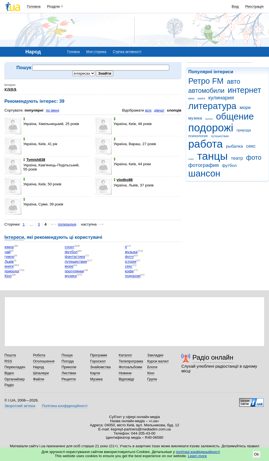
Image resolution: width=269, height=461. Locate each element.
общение (235, 116)
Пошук (67, 355)
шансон (204, 173)
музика (195, 118)
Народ (38, 367)
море (245, 107)
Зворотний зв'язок (19, 406)
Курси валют (158, 361)
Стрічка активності (127, 52)
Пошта (10, 355)
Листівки (68, 373)
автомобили (206, 90)
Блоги (152, 367)
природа (243, 130)
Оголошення (44, 361)
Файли (38, 379)
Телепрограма (131, 361)
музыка (209, 119)
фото (254, 157)
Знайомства (100, 367)
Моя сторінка (96, 52)
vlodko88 (123, 180)
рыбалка (234, 146)
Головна (34, 6)
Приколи (68, 367)
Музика (96, 379)
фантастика (75, 257)
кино (191, 98)
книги (201, 98)
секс (250, 146)
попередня (67, 224)
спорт (191, 159)
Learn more (197, 456)
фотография (203, 165)
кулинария (221, 98)
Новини (125, 373)
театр (237, 158)
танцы (212, 156)
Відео (9, 373)
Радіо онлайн (212, 357)
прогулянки (74, 271)
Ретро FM (206, 81)
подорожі (210, 128)
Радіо (9, 385)
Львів (9, 261)
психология (198, 136)
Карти (95, 373)
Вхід (235, 6)
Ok (256, 454)
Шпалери (41, 373)
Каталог (125, 355)
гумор (9, 257)
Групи (152, 379)
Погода (67, 361)
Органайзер (14, 379)
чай (7, 252)
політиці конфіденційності (198, 452)
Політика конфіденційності (64, 406)
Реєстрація (254, 6)
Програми (98, 355)
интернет (244, 90)
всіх (148, 110)
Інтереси (14, 237)
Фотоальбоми (130, 367)
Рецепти (68, 379)
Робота (39, 355)
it (126, 247)
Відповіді (126, 379)
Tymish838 (34, 160)
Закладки (155, 355)
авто (233, 81)
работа (205, 144)
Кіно (8, 276)
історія (130, 261)
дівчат (159, 110)
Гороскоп (98, 361)
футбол (229, 165)
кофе (129, 271)
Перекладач (14, 367)
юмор (9, 247)
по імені (52, 110)
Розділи (53, 6)
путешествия (219, 136)
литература (212, 106)
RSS (8, 361)
